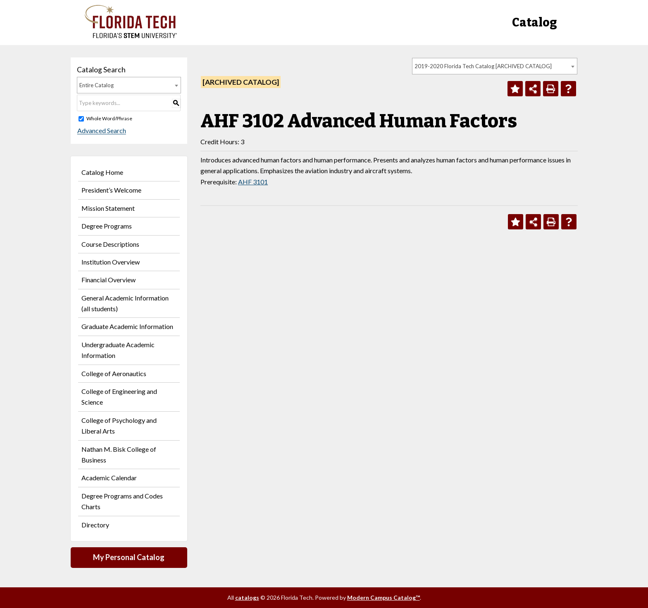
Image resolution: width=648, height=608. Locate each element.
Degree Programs (106, 226)
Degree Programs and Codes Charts (122, 501)
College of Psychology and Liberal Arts (119, 425)
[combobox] (494, 66)
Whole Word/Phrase (109, 118)
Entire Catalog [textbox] (96, 85)
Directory (95, 525)
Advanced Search (101, 131)
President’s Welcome (111, 190)
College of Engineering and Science (119, 396)
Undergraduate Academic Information (118, 350)
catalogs (247, 597)
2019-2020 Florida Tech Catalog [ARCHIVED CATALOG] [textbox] (483, 66)
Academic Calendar (109, 478)
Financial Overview (108, 280)
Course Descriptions (110, 244)
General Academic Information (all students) (125, 303)
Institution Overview (110, 262)
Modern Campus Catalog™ (383, 597)
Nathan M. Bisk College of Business (118, 454)
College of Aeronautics (113, 373)
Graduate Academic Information (127, 326)
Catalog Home (102, 172)
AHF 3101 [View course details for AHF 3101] (253, 182)
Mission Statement (108, 208)
